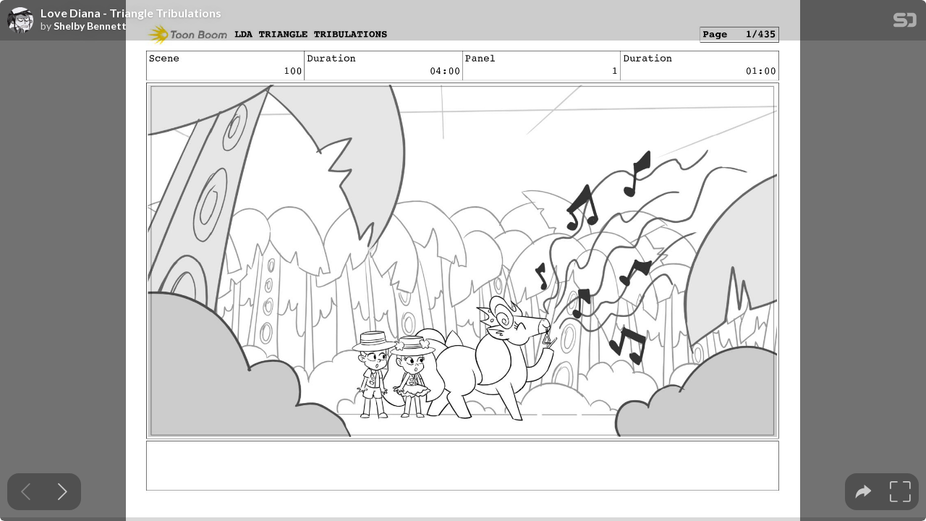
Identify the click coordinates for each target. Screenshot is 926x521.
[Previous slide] (25, 491)
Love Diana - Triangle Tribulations (131, 13)
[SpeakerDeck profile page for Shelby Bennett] (20, 21)
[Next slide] (62, 491)
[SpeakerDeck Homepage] (905, 23)
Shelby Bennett (90, 26)
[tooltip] (863, 491)
